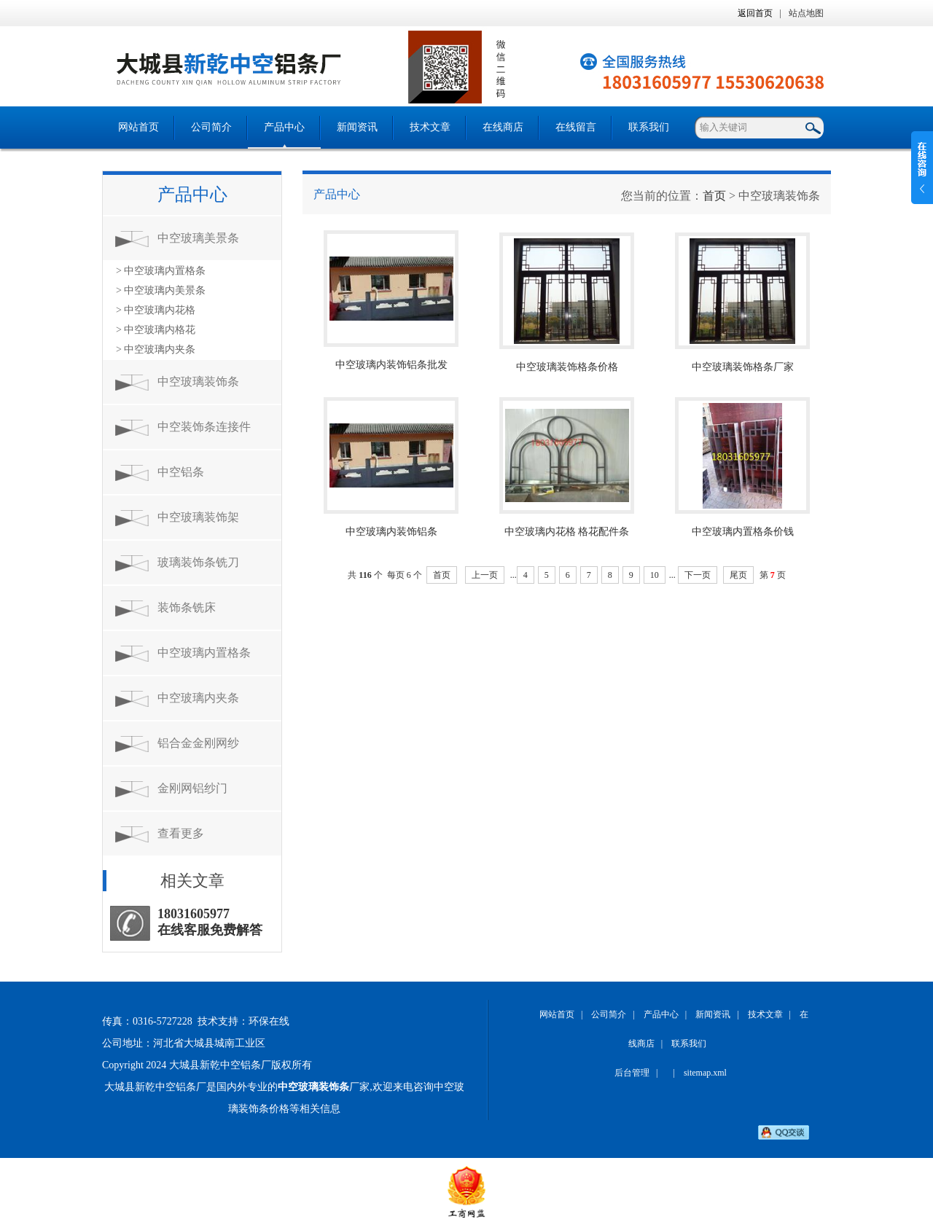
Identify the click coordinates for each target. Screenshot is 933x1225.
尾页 (738, 575)
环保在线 (269, 1021)
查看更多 (180, 833)
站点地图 (806, 13)
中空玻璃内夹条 (198, 698)
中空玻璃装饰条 (198, 381)
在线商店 (503, 127)
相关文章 (192, 881)
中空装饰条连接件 (204, 426)
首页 (714, 195)
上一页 (485, 575)
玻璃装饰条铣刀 (198, 562)
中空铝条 (180, 472)
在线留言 (575, 127)
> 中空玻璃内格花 (155, 329)
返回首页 (755, 13)
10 (654, 575)
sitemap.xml (705, 1073)
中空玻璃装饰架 (198, 517)
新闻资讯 (357, 127)
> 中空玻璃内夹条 (155, 349)
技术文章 (430, 127)
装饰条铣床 (186, 607)
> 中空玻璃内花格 (155, 310)
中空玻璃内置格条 (204, 652)
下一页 (697, 575)
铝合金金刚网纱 (198, 743)
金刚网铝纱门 (192, 788)
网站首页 (138, 127)
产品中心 (284, 127)
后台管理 (631, 1073)
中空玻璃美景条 (198, 238)
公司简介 (211, 127)
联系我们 (648, 127)
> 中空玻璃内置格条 (161, 270)
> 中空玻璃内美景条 (161, 290)
